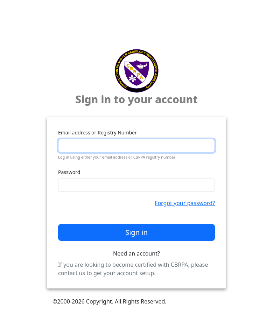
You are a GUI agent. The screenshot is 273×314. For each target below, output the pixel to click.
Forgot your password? (185, 203)
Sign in (136, 232)
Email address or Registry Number (97, 132)
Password (69, 172)
